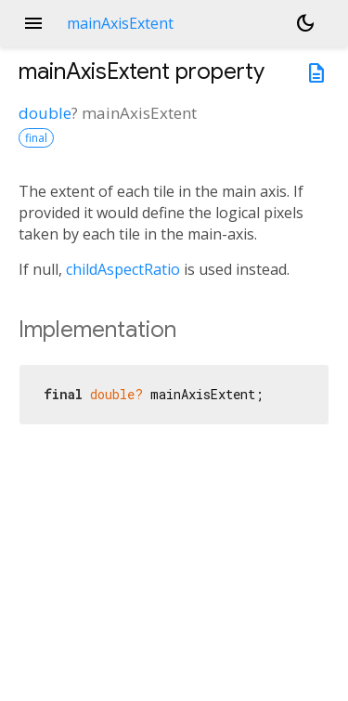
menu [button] (33, 23)
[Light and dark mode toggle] (305, 23)
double (45, 112)
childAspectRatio (123, 269)
